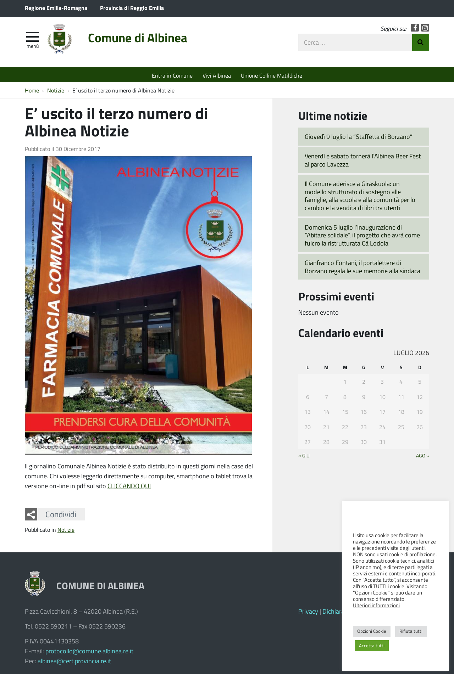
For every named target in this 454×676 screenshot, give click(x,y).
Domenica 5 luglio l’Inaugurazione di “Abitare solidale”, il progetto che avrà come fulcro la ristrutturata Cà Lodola (362, 237)
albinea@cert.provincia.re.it (74, 662)
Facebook (415, 29)
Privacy (308, 613)
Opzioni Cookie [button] (371, 631)
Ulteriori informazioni (376, 605)
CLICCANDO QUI (129, 487)
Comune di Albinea (145, 40)
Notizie (65, 531)
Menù (33, 47)
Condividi (60, 516)
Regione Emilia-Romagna (56, 8)
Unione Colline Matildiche (271, 75)
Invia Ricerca (420, 43)
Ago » (422, 457)
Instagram (425, 29)
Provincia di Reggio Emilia (132, 8)
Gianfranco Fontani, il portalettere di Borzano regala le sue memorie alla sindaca (362, 268)
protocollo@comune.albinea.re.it (89, 652)
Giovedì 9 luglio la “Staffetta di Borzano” (359, 138)
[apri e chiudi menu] (33, 37)
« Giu (304, 457)
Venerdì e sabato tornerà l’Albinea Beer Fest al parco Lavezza (363, 161)
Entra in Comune (172, 75)
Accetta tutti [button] (371, 645)
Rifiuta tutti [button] (410, 631)
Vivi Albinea (217, 75)
